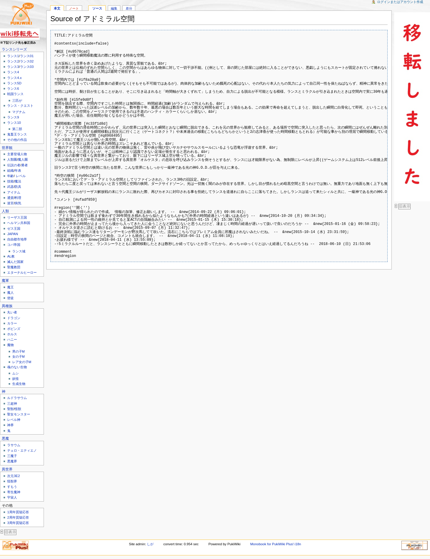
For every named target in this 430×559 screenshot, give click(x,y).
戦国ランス (15, 94)
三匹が (17, 100)
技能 (10, 181)
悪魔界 (12, 461)
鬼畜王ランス (17, 134)
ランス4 (13, 72)
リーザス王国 (17, 217)
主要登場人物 (17, 154)
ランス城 (18, 251)
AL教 (11, 256)
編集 (114, 8)
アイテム (13, 192)
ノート (74, 8)
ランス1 (13, 56)
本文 (57, 8)
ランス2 (13, 61)
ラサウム (13, 445)
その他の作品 (17, 139)
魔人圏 (23, 159)
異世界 (7, 469)
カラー (12, 323)
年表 (18, 170)
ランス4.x (14, 78)
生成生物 (18, 384)
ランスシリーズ (14, 49)
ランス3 (13, 66)
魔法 (18, 181)
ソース (97, 8)
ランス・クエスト (20, 105)
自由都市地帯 (17, 239)
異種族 (7, 306)
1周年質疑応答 (18, 512)
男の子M (18, 351)
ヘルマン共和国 (18, 223)
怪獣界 (12, 481)
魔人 (10, 292)
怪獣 (18, 409)
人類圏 (12, 159)
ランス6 (13, 88)
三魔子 (12, 456)
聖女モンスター (18, 414)
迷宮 (10, 203)
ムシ (15, 373)
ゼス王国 (13, 228)
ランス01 (27, 56)
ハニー (12, 339)
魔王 (10, 287)
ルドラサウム (17, 398)
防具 (18, 186)
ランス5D (14, 83)
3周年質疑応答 (18, 523)
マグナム (18, 112)
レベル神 (13, 419)
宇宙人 (12, 497)
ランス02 (27, 61)
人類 (5, 211)
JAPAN (12, 234)
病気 (18, 203)
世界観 (7, 148)
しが (150, 544)
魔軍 (5, 280)
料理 (18, 197)
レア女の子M (21, 362)
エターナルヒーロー (22, 272)
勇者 (24, 165)
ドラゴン (13, 318)
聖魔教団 (13, 267)
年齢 (10, 176)
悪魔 (5, 438)
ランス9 (13, 117)
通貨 (10, 197)
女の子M (18, 356)
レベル (21, 176)
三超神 (12, 403)
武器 (10, 186)
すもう (12, 486)
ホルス (12, 334)
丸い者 (12, 312)
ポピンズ (13, 328)
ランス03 (27, 66)
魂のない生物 (17, 367)
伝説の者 (13, 165)
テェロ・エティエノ (22, 450)
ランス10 (14, 122)
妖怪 (15, 378)
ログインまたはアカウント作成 (400, 2)
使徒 (10, 298)
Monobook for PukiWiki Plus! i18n (275, 544)
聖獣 (10, 409)
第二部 (17, 129)
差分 (129, 8)
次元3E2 (13, 476)
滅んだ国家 (15, 261)
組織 (10, 170)
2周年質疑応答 (18, 517)
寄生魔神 (13, 492)
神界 (10, 425)
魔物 (10, 345)
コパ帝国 (13, 244)
